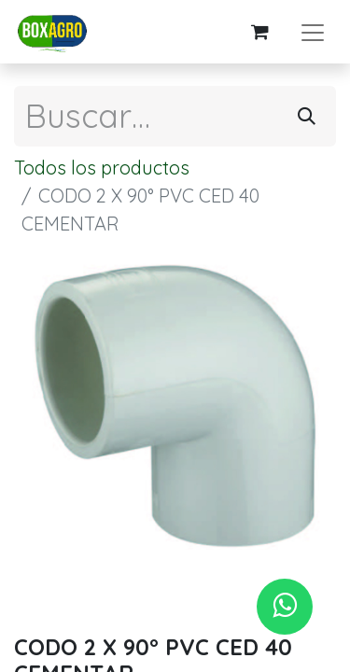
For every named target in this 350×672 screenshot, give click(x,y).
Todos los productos (101, 167)
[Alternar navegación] (312, 31)
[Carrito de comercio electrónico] (259, 31)
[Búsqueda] (306, 116)
